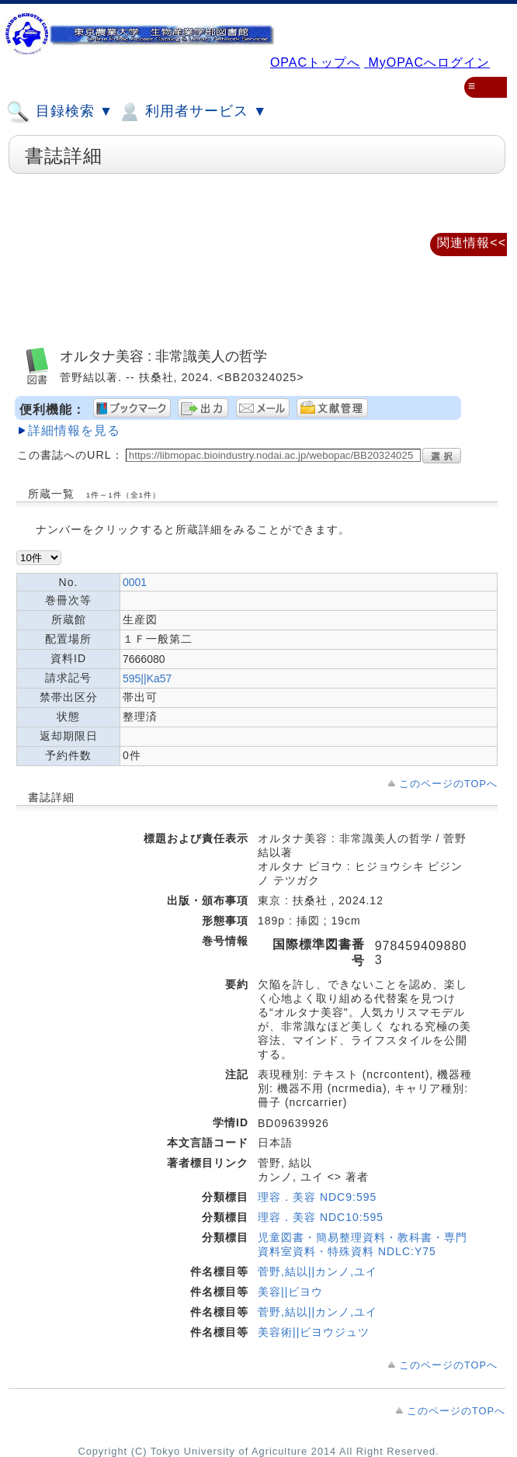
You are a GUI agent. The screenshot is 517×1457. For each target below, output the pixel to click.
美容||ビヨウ (290, 1291)
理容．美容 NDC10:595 (320, 1217)
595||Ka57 (147, 678)
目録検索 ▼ (59, 111)
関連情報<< (471, 242)
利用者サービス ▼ (192, 111)
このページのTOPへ (448, 783)
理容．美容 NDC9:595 (317, 1197)
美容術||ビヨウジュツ (314, 1332)
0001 (135, 582)
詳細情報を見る (74, 430)
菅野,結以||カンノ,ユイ (317, 1271)
